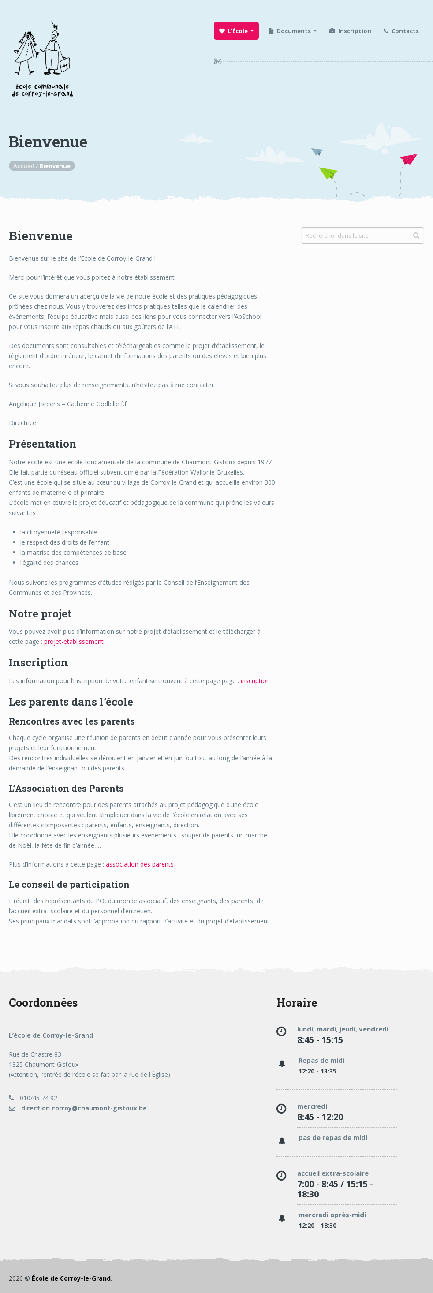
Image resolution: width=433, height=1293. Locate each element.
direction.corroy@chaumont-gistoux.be (78, 1108)
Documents (290, 31)
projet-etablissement (74, 641)
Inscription (350, 31)
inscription (255, 680)
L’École (233, 31)
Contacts (401, 31)
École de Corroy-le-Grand (71, 1278)
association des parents (140, 864)
